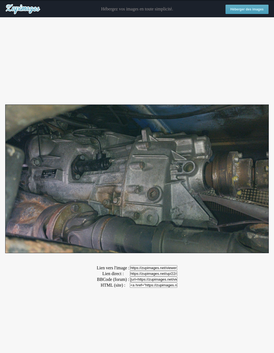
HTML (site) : (113, 285)
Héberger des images (247, 9)
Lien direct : (113, 273)
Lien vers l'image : (113, 268)
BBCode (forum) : (113, 279)
